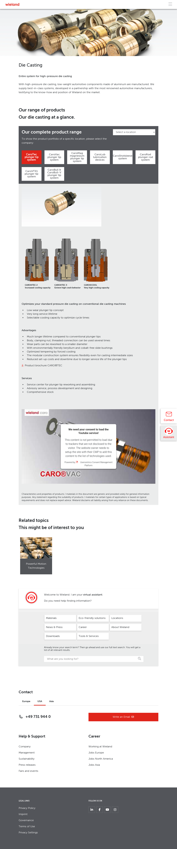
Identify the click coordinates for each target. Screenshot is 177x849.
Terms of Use (27, 826)
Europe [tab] (26, 701)
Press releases (27, 765)
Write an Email (123, 717)
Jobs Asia (94, 765)
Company (25, 746)
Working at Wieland (100, 746)
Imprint (23, 814)
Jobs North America (100, 758)
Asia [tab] (51, 701)
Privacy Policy (27, 808)
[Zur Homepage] (12, 4)
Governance (26, 820)
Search (139, 658)
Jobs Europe (96, 752)
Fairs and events (28, 771)
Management (27, 752)
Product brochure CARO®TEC (43, 365)
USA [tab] (39, 701)
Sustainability (26, 758)
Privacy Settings (28, 832)
